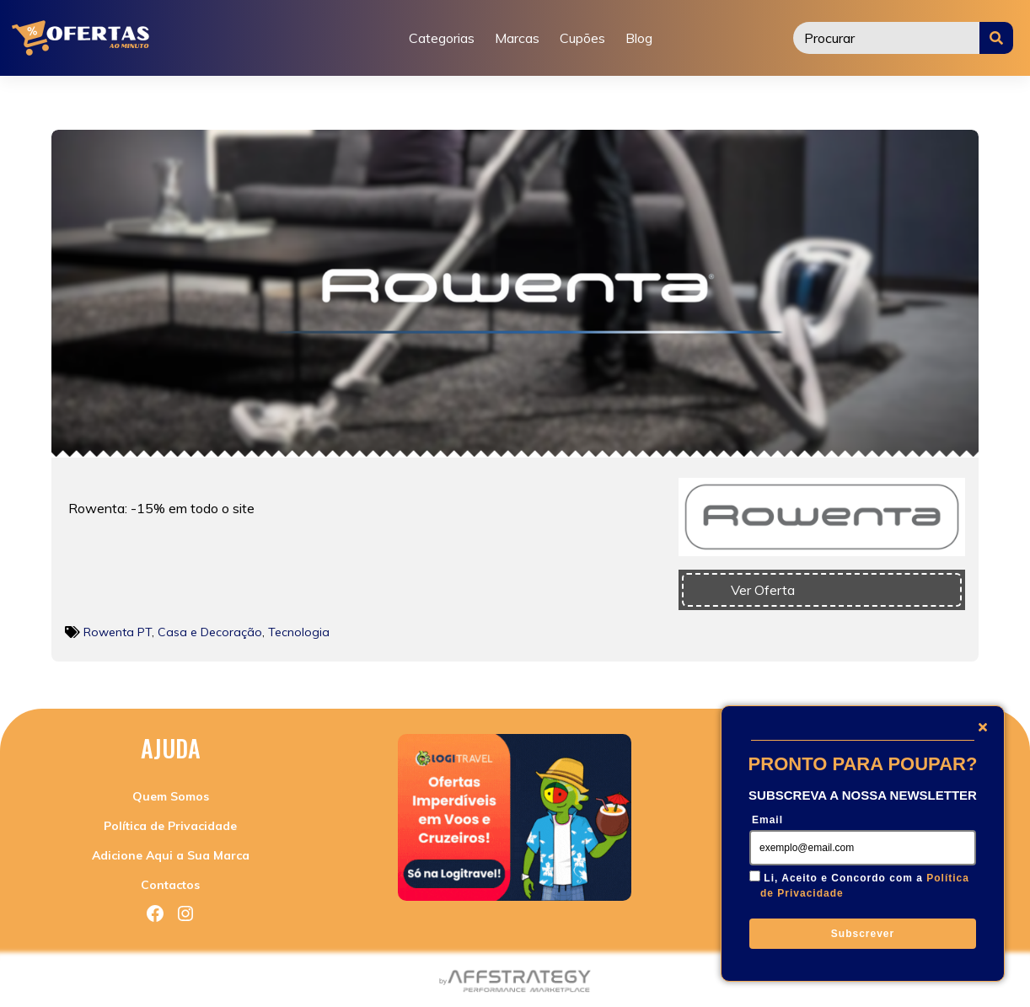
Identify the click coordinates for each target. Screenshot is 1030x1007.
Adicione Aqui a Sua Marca (170, 855)
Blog (638, 37)
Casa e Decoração (210, 632)
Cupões (582, 37)
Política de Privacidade (170, 825)
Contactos (170, 884)
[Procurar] (886, 38)
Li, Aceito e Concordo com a (864, 885)
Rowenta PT (117, 632)
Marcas (517, 37)
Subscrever (862, 934)
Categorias (442, 37)
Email (767, 820)
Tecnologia (299, 632)
